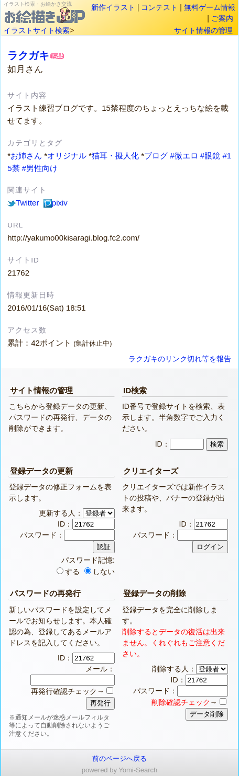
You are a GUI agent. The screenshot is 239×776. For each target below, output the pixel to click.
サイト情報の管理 (203, 30)
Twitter (23, 202)
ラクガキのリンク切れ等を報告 (179, 359)
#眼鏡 (210, 155)
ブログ (156, 155)
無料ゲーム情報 (209, 7)
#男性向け (40, 168)
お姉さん (26, 155)
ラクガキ (28, 55)
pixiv (56, 202)
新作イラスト (113, 7)
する (68, 571)
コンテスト (159, 7)
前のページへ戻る (119, 758)
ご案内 (222, 18)
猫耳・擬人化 (115, 155)
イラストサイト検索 (37, 30)
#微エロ (184, 155)
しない (99, 571)
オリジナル (66, 155)
